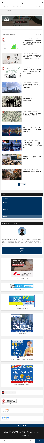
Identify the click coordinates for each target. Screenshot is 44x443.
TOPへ (39, 441)
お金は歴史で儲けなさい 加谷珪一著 (32, 171)
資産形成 (38, 6)
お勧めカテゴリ (13, 34)
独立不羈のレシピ (25, 435)
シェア (13, 441)
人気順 (7, 34)
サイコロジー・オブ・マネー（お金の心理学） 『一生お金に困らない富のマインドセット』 (32, 71)
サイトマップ (12, 432)
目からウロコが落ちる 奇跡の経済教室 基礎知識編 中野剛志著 (32, 114)
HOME (3, 10)
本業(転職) (19, 6)
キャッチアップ (32, 6)
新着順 (4, 34)
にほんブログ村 (5, 411)
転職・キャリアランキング (7, 403)
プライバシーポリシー (35, 432)
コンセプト (3, 6)
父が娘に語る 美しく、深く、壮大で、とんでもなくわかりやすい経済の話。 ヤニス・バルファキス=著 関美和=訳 (32, 145)
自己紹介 (19, 432)
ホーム (4, 441)
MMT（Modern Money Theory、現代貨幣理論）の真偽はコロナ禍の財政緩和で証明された (32, 129)
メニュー (22, 441)
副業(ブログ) (25, 6)
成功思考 (14, 6)
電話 (30, 441)
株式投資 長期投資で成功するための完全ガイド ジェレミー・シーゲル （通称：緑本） (32, 86)
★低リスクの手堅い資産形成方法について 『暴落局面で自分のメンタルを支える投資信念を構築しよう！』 (32, 42)
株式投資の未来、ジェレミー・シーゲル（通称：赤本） (32, 99)
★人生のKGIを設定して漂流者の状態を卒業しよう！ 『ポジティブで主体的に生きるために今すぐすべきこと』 (32, 57)
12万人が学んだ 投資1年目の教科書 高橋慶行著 (32, 157)
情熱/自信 (9, 6)
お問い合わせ (26, 432)
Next (24, 184)
